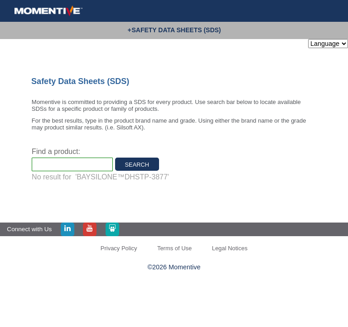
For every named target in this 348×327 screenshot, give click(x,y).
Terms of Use (174, 248)
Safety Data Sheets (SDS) (176, 30)
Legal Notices (229, 248)
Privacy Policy (119, 248)
